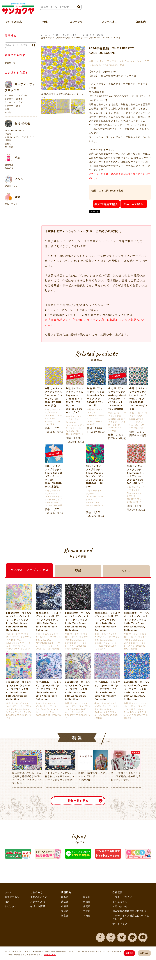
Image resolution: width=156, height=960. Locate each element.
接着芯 (8, 143)
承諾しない (144, 953)
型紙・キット (11, 204)
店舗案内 (66, 892)
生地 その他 (17, 123)
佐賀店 (87, 906)
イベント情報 (37, 906)
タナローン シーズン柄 (92, 35)
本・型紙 (9, 147)
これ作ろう (36, 892)
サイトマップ (119, 923)
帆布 (7, 109)
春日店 (65, 911)
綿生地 (8, 134)
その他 (8, 112)
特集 (7, 901)
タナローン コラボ (14, 102)
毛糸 (12, 158)
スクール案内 (109, 21)
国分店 (87, 897)
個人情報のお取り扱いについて (129, 911)
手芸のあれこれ (39, 897)
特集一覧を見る (78, 800)
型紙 (12, 197)
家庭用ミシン (11, 186)
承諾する (129, 953)
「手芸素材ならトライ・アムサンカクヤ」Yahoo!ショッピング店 (89, 314)
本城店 (87, 915)
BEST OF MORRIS (14, 130)
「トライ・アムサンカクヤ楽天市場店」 (73, 310)
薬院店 (65, 901)
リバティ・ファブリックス (65, 35)
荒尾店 (87, 911)
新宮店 (65, 915)
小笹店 (65, 906)
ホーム (44, 35)
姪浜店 (65, 897)
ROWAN (9, 168)
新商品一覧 (10, 63)
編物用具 (9, 165)
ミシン (14, 179)
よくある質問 (119, 901)
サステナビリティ (122, 897)
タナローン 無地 (13, 105)
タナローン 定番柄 (14, 99)
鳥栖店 (87, 901)
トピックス (11, 906)
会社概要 (117, 892)
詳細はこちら (50, 955)
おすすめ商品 (12, 897)
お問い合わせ (119, 906)
